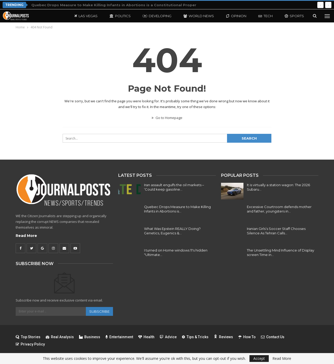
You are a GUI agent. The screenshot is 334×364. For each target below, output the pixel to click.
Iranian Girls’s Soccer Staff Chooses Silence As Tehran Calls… (276, 231)
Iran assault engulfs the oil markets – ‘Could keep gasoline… (174, 187)
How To (247, 337)
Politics (120, 16)
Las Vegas (86, 16)
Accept (259, 358)
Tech (265, 16)
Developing (157, 16)
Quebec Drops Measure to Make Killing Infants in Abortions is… (177, 209)
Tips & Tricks (195, 337)
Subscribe (99, 311)
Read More (26, 235)
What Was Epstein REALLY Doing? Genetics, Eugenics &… (172, 231)
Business (89, 337)
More (290, 16)
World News (198, 16)
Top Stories (28, 337)
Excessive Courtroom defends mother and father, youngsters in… (279, 209)
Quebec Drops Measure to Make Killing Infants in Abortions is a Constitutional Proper (113, 5)
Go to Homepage (167, 117)
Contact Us (272, 337)
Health (146, 337)
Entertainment (119, 337)
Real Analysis (60, 337)
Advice (168, 337)
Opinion (236, 16)
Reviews (223, 337)
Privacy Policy (30, 344)
